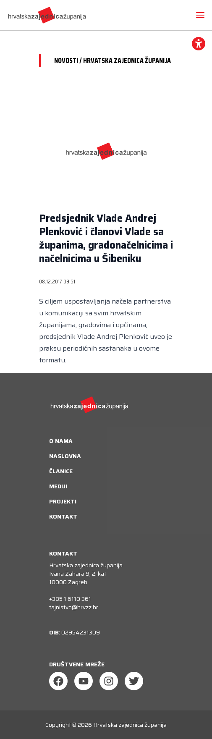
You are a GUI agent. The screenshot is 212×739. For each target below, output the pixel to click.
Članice (61, 471)
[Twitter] (134, 681)
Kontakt (63, 516)
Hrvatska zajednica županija (130, 724)
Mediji (58, 486)
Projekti (62, 501)
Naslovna (65, 456)
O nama (61, 440)
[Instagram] (108, 681)
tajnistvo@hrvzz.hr (73, 607)
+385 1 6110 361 (70, 598)
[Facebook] (58, 681)
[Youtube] (83, 681)
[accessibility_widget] (198, 44)
